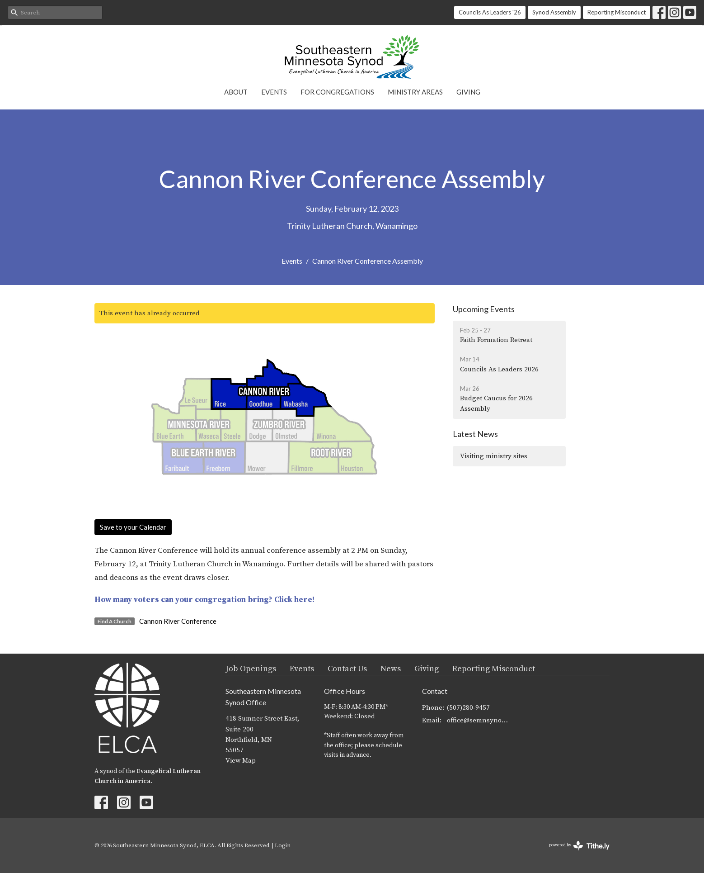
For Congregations (337, 92)
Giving (468, 92)
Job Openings (250, 669)
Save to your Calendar (133, 527)
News (390, 669)
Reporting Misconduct (616, 12)
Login (283, 845)
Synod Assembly (554, 12)
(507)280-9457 (468, 707)
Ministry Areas (415, 92)
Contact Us (347, 669)
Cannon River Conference (177, 621)
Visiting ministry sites (493, 456)
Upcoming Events (484, 309)
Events (274, 92)
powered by (579, 845)
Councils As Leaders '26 (490, 12)
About (236, 92)
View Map (240, 760)
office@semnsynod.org (479, 720)
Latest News (475, 434)
